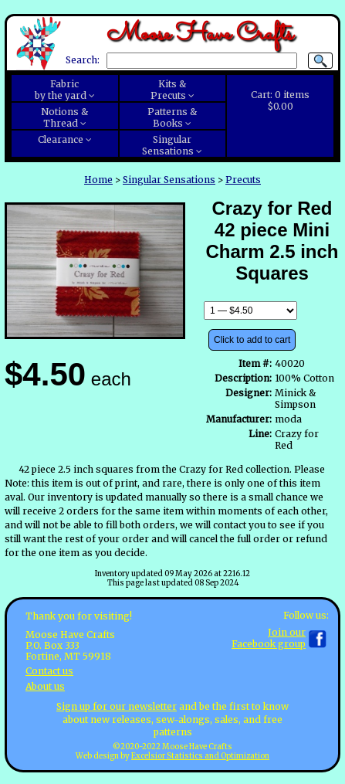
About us (45, 686)
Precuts (243, 179)
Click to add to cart (252, 339)
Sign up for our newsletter (116, 706)
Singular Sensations (169, 179)
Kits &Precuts (169, 89)
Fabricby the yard (60, 89)
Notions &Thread (64, 117)
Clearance (60, 139)
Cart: (280, 100)
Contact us (49, 671)
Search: (83, 60)
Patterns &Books (172, 117)
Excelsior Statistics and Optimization (200, 756)
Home (98, 179)
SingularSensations (168, 145)
